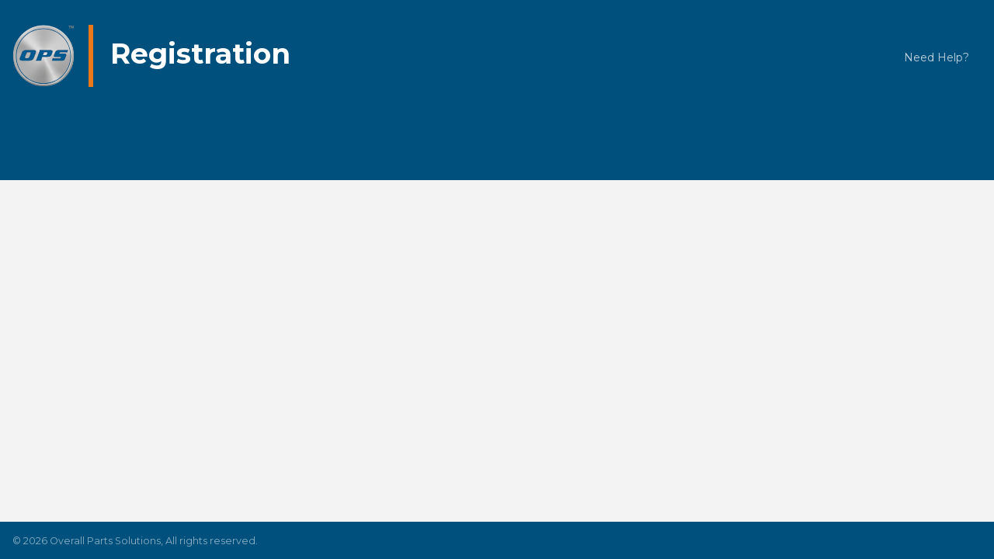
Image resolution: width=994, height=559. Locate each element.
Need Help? (936, 57)
